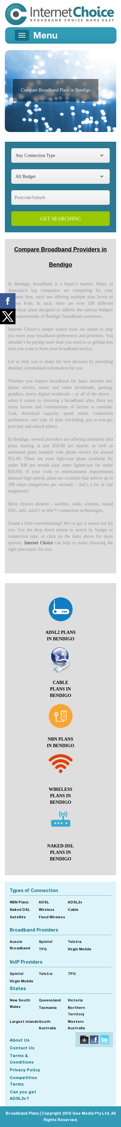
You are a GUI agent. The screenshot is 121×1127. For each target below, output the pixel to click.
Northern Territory (76, 1010)
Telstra (74, 941)
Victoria (75, 1000)
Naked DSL (20, 909)
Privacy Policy (25, 1069)
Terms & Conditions (22, 1059)
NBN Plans (19, 902)
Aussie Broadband (20, 944)
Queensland (50, 1000)
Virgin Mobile (79, 949)
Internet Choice (38, 542)
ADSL (44, 902)
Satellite (18, 917)
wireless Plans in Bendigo (60, 796)
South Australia (47, 1024)
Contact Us (22, 1047)
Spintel (45, 941)
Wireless (47, 909)
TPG (43, 949)
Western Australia (76, 1024)
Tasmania (47, 1007)
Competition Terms (23, 1081)
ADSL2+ (75, 902)
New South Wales (20, 1003)
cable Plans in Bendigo (60, 689)
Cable (73, 909)
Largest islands (24, 1021)
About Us (19, 1040)
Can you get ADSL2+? (23, 1095)
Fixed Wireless (52, 917)
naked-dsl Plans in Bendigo (60, 852)
